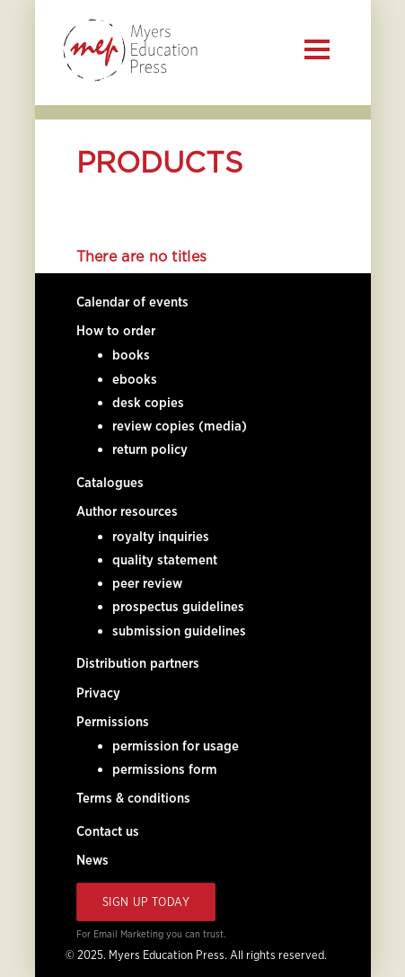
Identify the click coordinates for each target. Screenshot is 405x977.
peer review (147, 583)
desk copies (148, 403)
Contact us (107, 831)
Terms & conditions (133, 798)
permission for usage (175, 746)
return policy (150, 449)
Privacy (98, 693)
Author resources (127, 511)
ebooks (134, 379)
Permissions (112, 722)
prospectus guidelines (178, 607)
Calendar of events (132, 302)
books (131, 355)
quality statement (164, 560)
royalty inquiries (160, 536)
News (92, 860)
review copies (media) (179, 426)
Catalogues (110, 483)
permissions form (164, 769)
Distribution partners (137, 663)
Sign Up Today (146, 902)
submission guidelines (179, 631)
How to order (115, 331)
